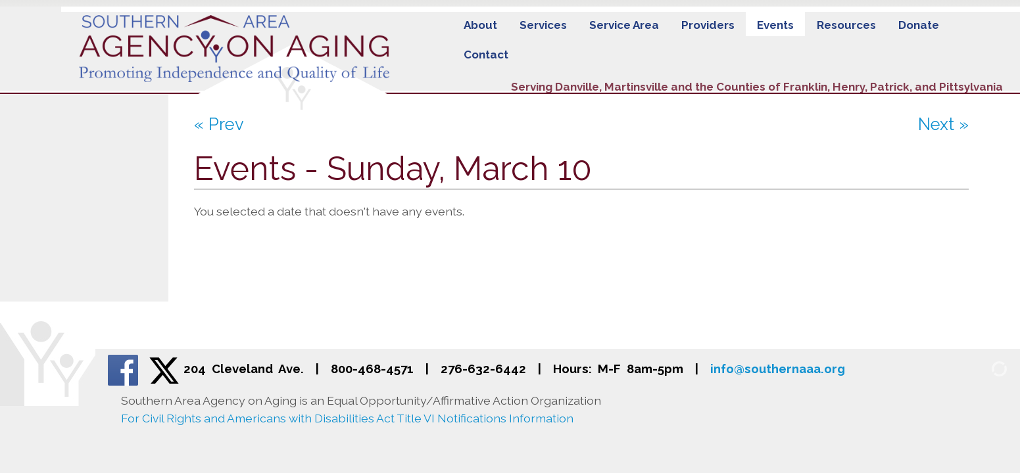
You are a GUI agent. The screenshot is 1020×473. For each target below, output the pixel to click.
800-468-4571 (372, 369)
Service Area (624, 25)
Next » (943, 124)
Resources (846, 25)
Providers (708, 25)
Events (775, 25)
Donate (918, 25)
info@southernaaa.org (777, 369)
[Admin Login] (983, 368)
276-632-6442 (483, 369)
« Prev (219, 124)
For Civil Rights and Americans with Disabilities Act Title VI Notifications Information (347, 418)
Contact (486, 54)
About (480, 25)
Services (543, 25)
